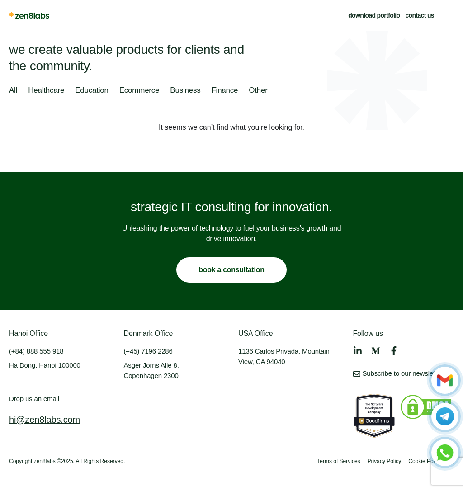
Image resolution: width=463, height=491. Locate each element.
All (13, 90)
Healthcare (46, 90)
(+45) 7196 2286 (148, 351)
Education (92, 90)
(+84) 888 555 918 (36, 351)
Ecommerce (139, 90)
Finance (224, 90)
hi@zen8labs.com (44, 420)
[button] (448, 15)
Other (258, 90)
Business (185, 90)
